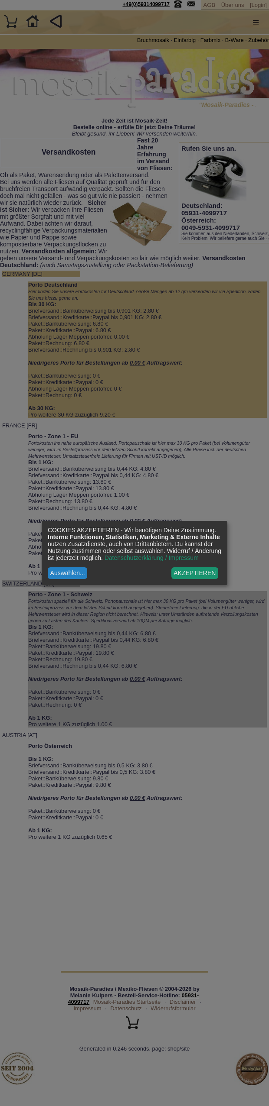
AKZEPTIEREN (195, 572)
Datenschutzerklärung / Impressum (152, 557)
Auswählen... (67, 572)
